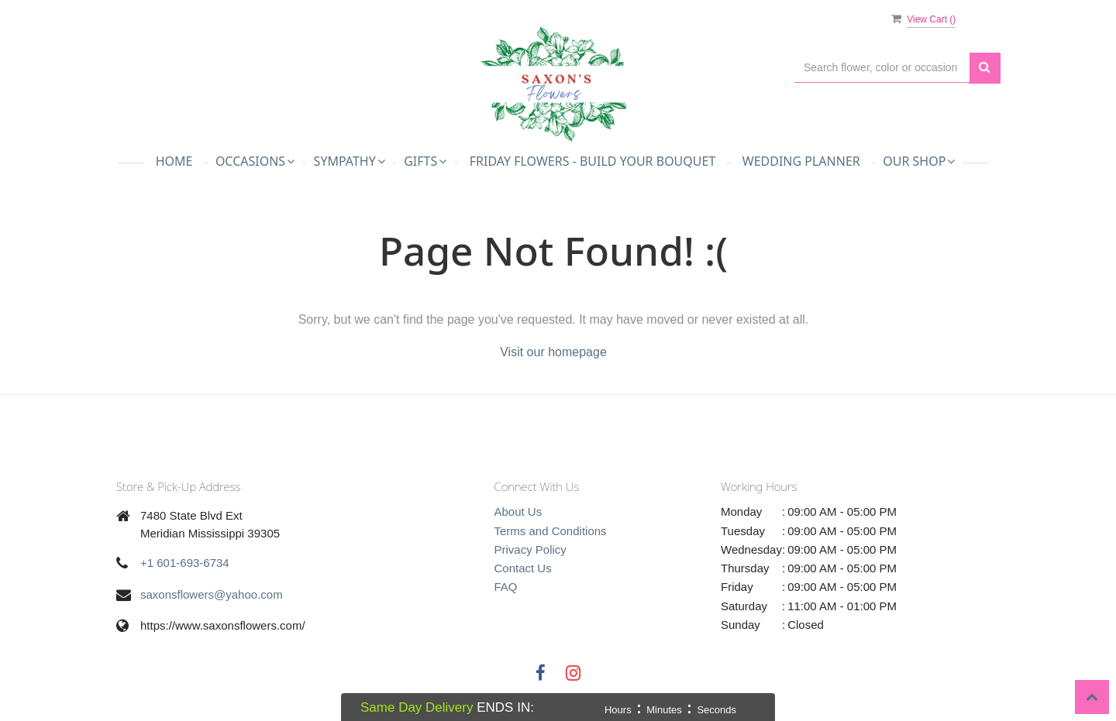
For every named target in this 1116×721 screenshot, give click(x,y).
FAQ (506, 586)
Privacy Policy (530, 549)
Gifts (425, 161)
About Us (518, 511)
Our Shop (919, 161)
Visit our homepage (553, 352)
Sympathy (349, 161)
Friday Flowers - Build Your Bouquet (593, 161)
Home (174, 161)
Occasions (254, 161)
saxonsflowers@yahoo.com (211, 594)
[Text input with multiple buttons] (882, 68)
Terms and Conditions (550, 530)
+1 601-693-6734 (184, 562)
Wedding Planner (801, 161)
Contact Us (523, 568)
